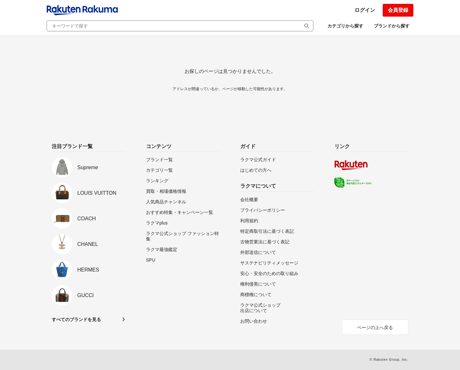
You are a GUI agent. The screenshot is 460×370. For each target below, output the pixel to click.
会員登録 (398, 10)
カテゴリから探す (345, 25)
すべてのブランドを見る (76, 319)
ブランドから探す (392, 25)
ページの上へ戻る (375, 327)
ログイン (365, 10)
